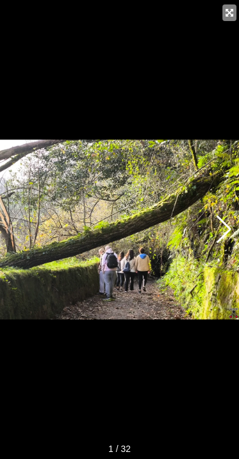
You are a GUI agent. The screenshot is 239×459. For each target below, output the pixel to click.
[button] (224, 229)
